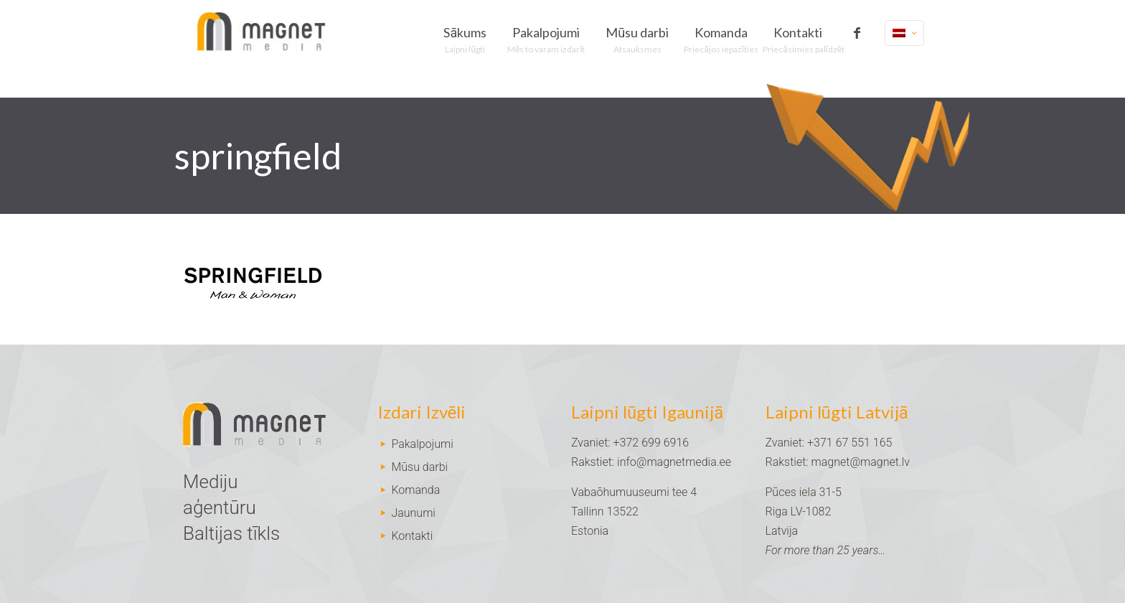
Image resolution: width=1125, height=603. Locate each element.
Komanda (415, 490)
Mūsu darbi (419, 467)
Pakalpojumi (422, 444)
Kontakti (412, 536)
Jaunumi (413, 513)
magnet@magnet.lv (860, 462)
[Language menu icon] (904, 33)
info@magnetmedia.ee (674, 462)
